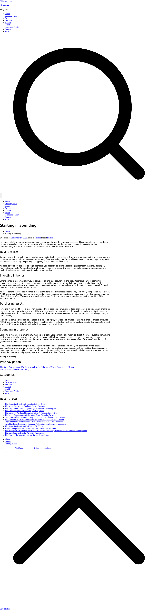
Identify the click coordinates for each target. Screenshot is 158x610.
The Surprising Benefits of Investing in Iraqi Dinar (25, 404)
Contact (8, 441)
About (7, 439)
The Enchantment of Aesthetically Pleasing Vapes (24, 411)
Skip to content (6, 1)
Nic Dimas (4, 5)
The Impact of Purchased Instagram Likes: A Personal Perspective (31, 413)
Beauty (7, 18)
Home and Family (12, 27)
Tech (7, 31)
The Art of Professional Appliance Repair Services (25, 406)
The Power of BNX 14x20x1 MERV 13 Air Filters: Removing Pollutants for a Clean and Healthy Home (46, 431)
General (8, 29)
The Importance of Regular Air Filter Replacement (25, 433)
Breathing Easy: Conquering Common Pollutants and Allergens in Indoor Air (35, 424)
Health (7, 25)
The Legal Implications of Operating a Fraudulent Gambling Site (30, 408)
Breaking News (11, 16)
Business (8, 20)
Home (7, 14)
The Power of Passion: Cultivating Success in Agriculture (27, 435)
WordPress (47, 448)
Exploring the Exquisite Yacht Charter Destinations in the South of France (34, 422)
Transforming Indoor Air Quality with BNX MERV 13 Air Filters (31, 428)
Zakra (36, 448)
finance (50, 238)
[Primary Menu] (1, 194)
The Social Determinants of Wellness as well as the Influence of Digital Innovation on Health (37, 367)
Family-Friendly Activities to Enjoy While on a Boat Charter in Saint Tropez (35, 417)
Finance (8, 22)
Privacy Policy (11, 444)
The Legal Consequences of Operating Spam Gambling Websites (30, 415)
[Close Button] (1, 197)
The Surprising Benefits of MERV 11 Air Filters (24, 426)
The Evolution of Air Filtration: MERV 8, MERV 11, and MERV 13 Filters (34, 419)
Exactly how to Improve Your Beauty (15, 369)
